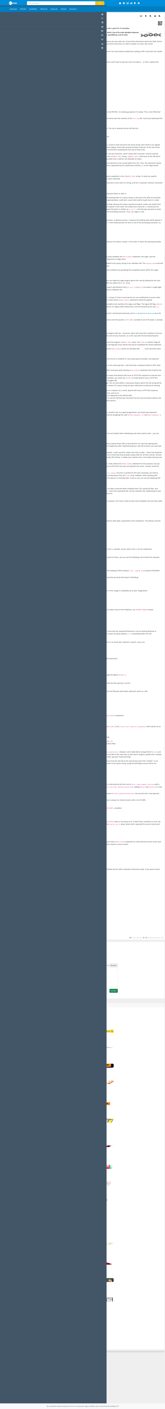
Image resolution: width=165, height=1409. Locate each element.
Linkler (63, 9)
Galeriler (33, 9)
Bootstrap (8, 114)
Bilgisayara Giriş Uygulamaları (9, 89)
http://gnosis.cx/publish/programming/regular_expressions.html (68, 880)
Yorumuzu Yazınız (74, 972)
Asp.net (7, 69)
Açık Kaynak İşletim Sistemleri (14, 32)
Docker (7, 149)
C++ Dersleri (9, 129)
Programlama (9, 384)
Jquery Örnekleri (10, 276)
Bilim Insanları (9, 98)
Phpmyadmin (9, 372)
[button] (139, 3)
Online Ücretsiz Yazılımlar (13, 339)
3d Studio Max (9, 27)
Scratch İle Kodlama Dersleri (13, 416)
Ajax (6, 41)
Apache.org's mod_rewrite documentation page (82, 405)
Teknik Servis (9, 426)
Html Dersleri (9, 218)
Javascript (8, 265)
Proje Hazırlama (10, 388)
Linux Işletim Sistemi (12, 296)
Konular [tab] (5, 15)
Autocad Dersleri (10, 72)
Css (6, 137)
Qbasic (7, 400)
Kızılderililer (8, 280)
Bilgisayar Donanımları (12, 80)
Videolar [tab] (12, 15)
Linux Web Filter (10, 304)
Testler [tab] (5, 19)
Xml (6, 463)
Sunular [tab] (19, 15)
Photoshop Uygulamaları (13, 361)
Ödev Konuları (9, 343)
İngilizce (7, 237)
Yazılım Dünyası (10, 471)
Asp (6, 65)
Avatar (72, 965)
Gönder (113, 991)
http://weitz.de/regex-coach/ (55, 887)
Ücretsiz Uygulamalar (11, 440)
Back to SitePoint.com (96, 899)
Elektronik (8, 171)
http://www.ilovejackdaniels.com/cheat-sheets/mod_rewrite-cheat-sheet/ (69, 895)
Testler (23, 9)
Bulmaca (73, 9)
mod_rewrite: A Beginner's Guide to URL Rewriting (76, 44)
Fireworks (8, 187)
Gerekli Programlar (11, 206)
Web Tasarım (9, 448)
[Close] (118, 1406)
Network (7, 335)
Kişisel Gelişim (9, 284)
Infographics (9, 230)
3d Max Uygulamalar (11, 23)
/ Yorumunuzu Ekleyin (40, 946)
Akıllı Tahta (8, 45)
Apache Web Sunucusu (12, 57)
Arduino (7, 61)
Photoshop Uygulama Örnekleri (11, 355)
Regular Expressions (11, 408)
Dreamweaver (10, 153)
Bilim (6, 94)
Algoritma (8, 49)
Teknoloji (7, 430)
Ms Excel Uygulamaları (12, 315)
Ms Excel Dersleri (10, 312)
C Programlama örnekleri (13, 122)
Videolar (43, 9)
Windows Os (9, 455)
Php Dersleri (9, 365)
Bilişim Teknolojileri (11, 102)
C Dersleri (8, 118)
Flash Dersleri (9, 198)
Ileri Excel (8, 226)
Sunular (54, 9)
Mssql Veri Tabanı (11, 327)
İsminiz (73, 952)
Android (7, 53)
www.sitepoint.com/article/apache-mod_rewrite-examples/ (55, 931)
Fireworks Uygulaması (12, 190)
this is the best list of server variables (145, 313)
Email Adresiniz (73, 958)
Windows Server (10, 459)
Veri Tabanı (8, 444)
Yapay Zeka (8, 467)
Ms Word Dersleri (11, 319)
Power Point (8, 380)
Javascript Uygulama (11, 269)
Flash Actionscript (11, 194)
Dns (6, 145)
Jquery (7, 272)
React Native (9, 404)
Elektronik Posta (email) (12, 175)
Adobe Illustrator (10, 37)
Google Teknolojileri (11, 214)
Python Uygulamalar (11, 396)
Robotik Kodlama (10, 412)
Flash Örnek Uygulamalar (13, 202)
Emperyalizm (9, 179)
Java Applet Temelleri (12, 245)
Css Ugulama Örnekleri (12, 141)
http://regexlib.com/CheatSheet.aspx (57, 882)
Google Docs (9, 210)
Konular (13, 9)
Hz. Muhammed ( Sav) (12, 222)
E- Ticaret (7, 163)
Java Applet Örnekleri (12, 241)
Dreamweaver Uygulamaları (13, 158)
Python (7, 392)
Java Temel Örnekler (11, 257)
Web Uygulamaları (11, 451)
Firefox (7, 183)
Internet (7, 233)
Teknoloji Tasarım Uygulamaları (10, 434)
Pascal (6, 347)
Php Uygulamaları (11, 369)
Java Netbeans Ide (11, 253)
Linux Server (9, 300)
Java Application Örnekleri (13, 249)
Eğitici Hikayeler (10, 167)
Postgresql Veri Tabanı (12, 376)
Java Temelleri (9, 261)
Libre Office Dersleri (11, 288)
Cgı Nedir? (8, 133)
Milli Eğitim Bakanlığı (11, 308)
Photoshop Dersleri (12, 351)
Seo (6, 422)
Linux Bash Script (10, 292)
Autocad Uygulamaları (12, 76)
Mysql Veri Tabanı (11, 331)
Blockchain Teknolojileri (13, 110)
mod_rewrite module (41, 35)
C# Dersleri (9, 126)
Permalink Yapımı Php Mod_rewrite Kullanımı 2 (68, 15)
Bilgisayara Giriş (10, 84)
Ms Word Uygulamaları (12, 323)
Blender (7, 106)
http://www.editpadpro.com (66, 885)
